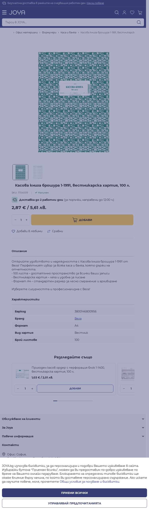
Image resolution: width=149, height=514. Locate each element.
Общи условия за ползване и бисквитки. (90, 481)
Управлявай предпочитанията (74, 503)
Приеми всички (74, 493)
